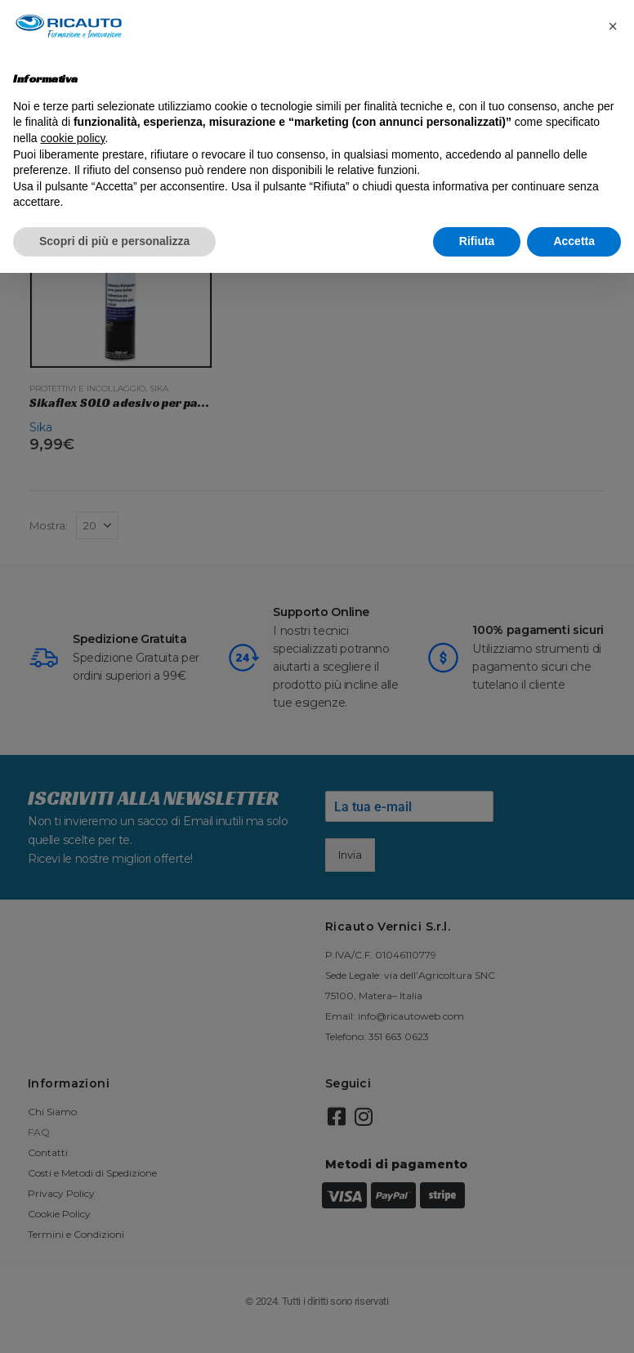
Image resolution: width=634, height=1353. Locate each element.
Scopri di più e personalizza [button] (114, 241)
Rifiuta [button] (477, 241)
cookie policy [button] (72, 138)
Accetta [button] (574, 241)
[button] (613, 26)
